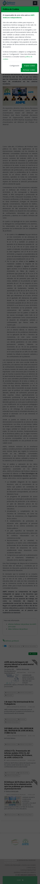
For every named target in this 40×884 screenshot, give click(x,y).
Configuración (14, 66)
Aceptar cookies (29, 66)
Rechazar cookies (29, 70)
